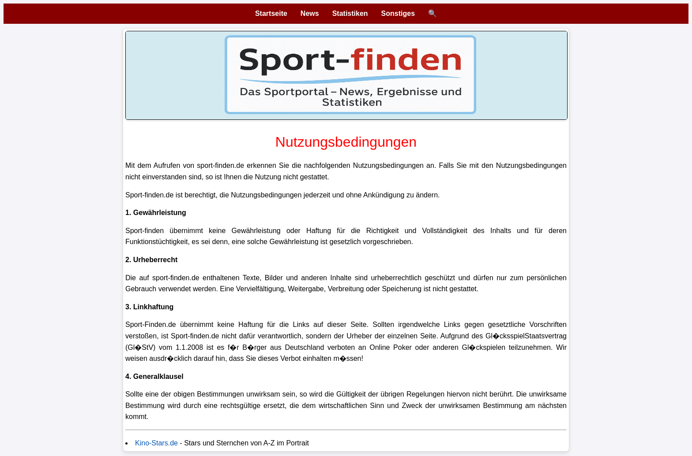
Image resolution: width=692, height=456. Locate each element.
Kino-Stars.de (156, 443)
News (310, 13)
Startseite (271, 13)
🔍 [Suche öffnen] (432, 13)
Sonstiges (398, 13)
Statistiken (350, 13)
